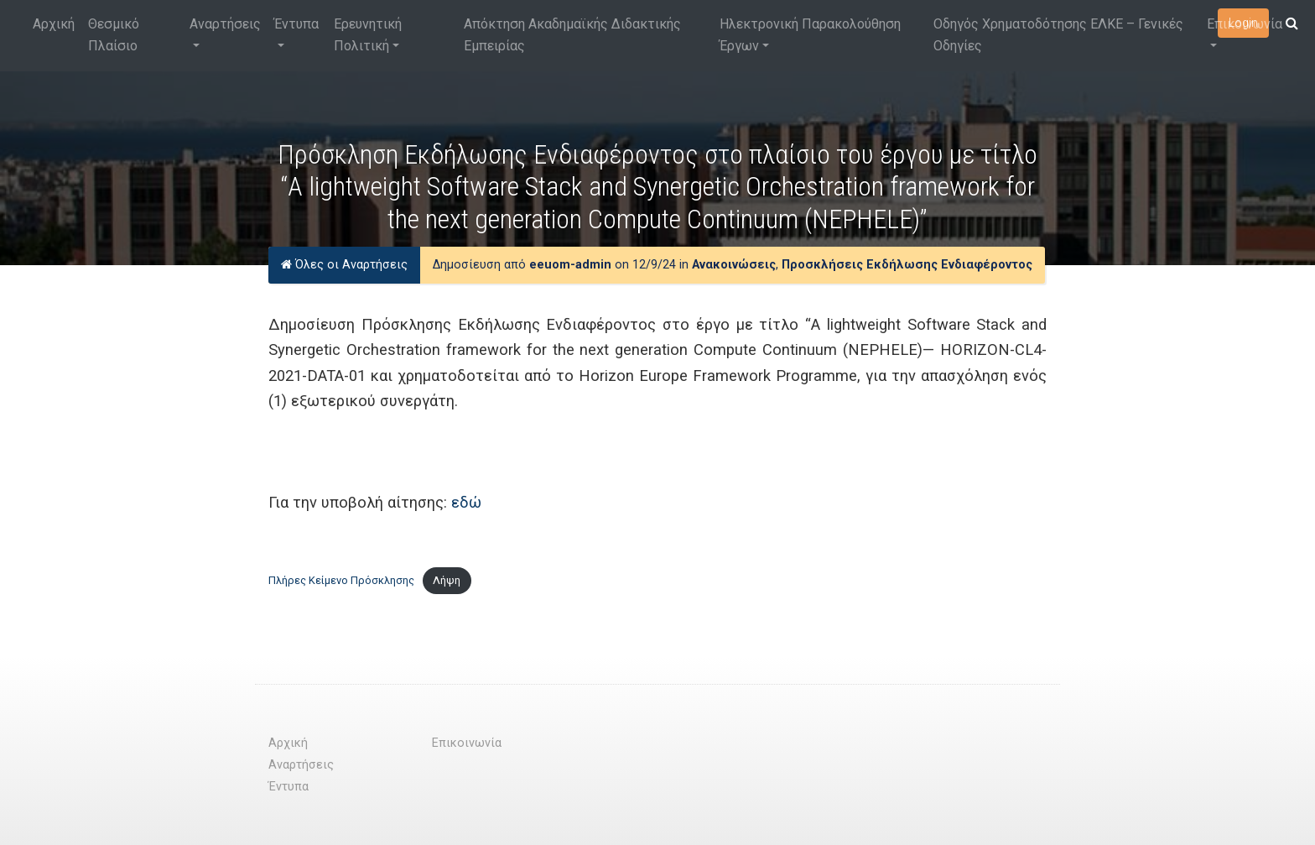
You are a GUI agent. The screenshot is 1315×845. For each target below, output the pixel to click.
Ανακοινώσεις (734, 265)
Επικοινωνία (1244, 24)
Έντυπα (296, 24)
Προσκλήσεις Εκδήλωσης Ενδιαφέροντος (907, 265)
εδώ (466, 502)
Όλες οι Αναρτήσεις (344, 265)
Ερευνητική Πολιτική (368, 35)
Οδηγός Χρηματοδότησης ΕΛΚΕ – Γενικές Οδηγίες (1058, 35)
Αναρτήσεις (225, 24)
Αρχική (54, 24)
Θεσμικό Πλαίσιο (113, 35)
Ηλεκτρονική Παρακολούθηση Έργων (810, 35)
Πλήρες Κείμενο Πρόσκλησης (341, 580)
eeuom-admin (570, 265)
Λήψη (446, 580)
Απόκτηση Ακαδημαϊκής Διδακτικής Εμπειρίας (572, 35)
